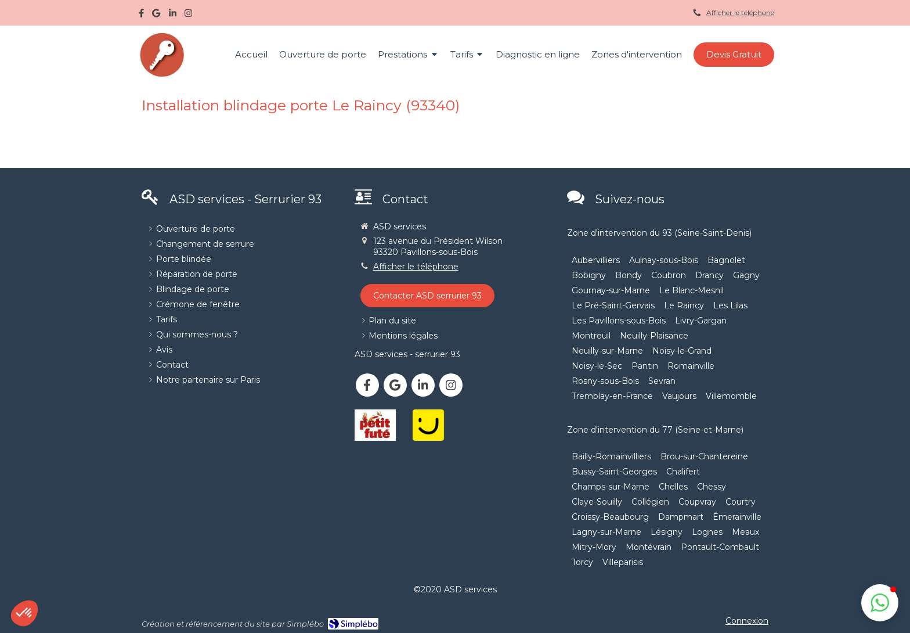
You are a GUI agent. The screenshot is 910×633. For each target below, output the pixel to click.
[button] (879, 602)
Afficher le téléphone (740, 12)
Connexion (746, 621)
